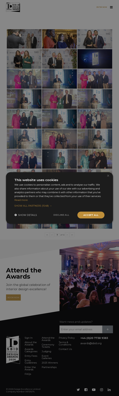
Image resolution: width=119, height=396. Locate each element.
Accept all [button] (91, 215)
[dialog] (59, 198)
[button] (59, 205)
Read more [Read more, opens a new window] (21, 199)
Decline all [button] (61, 214)
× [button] (108, 176)
